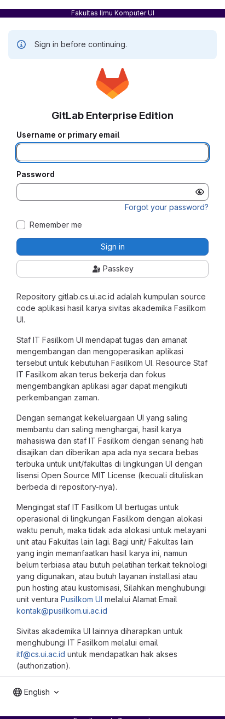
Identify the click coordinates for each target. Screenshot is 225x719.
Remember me (56, 224)
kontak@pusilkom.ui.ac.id (61, 610)
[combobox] (36, 692)
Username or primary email (67, 135)
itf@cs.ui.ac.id (40, 654)
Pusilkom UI (81, 599)
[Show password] (200, 192)
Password (35, 174)
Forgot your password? (167, 207)
